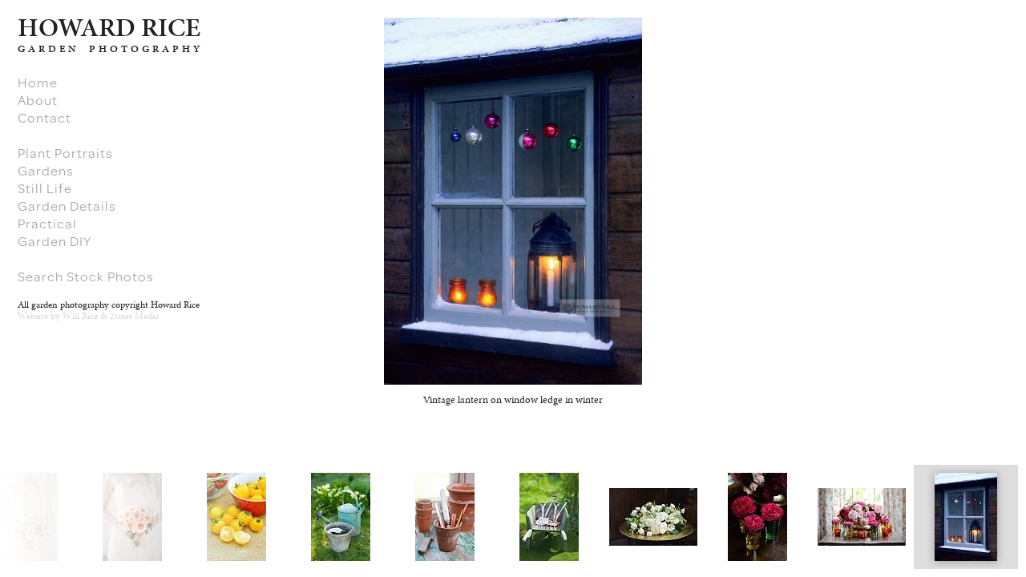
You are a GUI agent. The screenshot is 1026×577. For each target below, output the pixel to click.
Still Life (45, 188)
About (38, 100)
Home (38, 82)
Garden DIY (54, 241)
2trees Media (134, 315)
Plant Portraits (65, 153)
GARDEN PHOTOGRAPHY (110, 49)
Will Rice (80, 315)
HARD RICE (109, 27)
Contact (44, 118)
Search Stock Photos (86, 276)
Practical (47, 223)
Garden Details (67, 206)
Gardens (46, 171)
